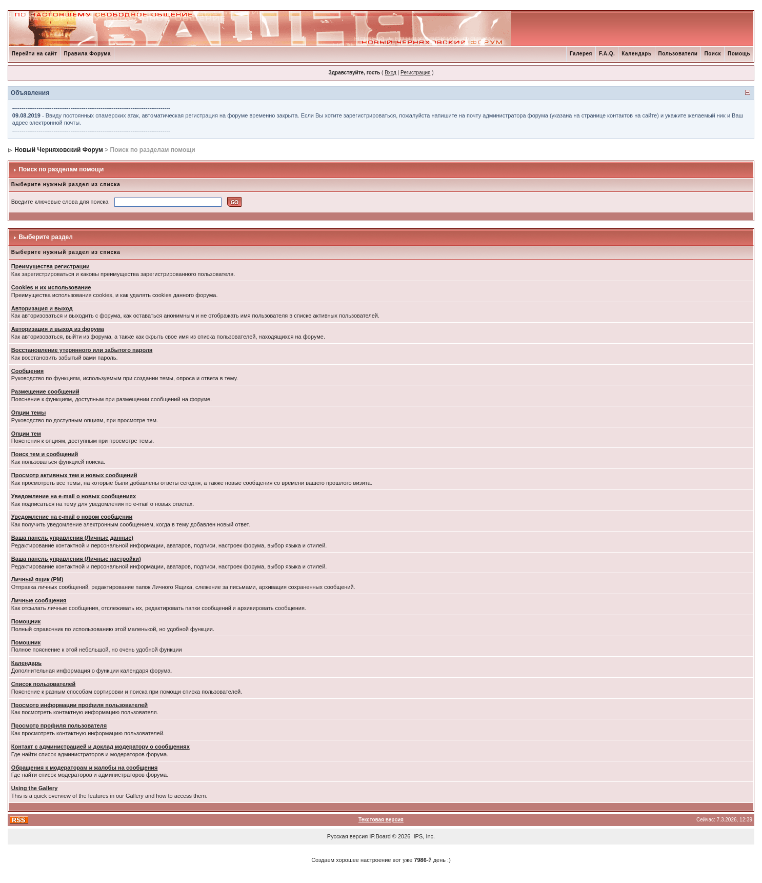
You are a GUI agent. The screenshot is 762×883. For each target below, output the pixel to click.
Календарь (636, 53)
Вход (390, 72)
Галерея (581, 53)
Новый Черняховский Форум (58, 149)
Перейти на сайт (34, 53)
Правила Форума (87, 53)
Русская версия (347, 836)
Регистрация (415, 72)
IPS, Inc (424, 836)
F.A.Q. (607, 53)
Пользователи (678, 53)
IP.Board (379, 836)
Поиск (712, 53)
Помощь (739, 53)
